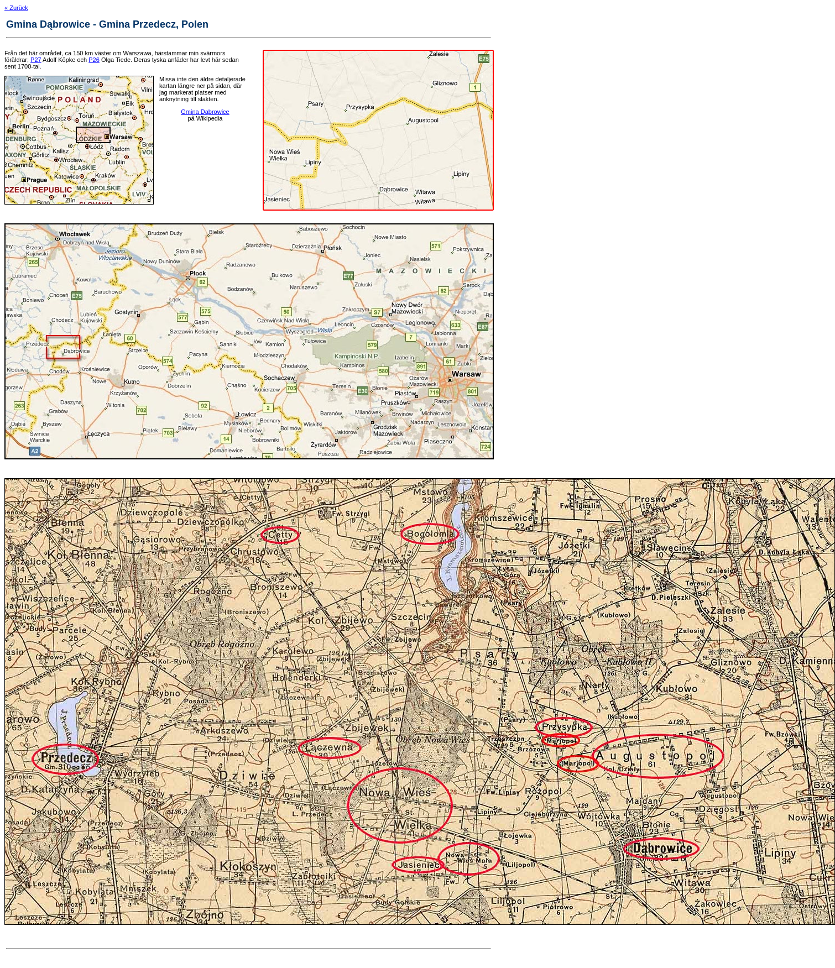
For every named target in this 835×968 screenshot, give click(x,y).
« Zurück (16, 7)
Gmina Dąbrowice (205, 111)
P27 (35, 59)
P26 (94, 59)
